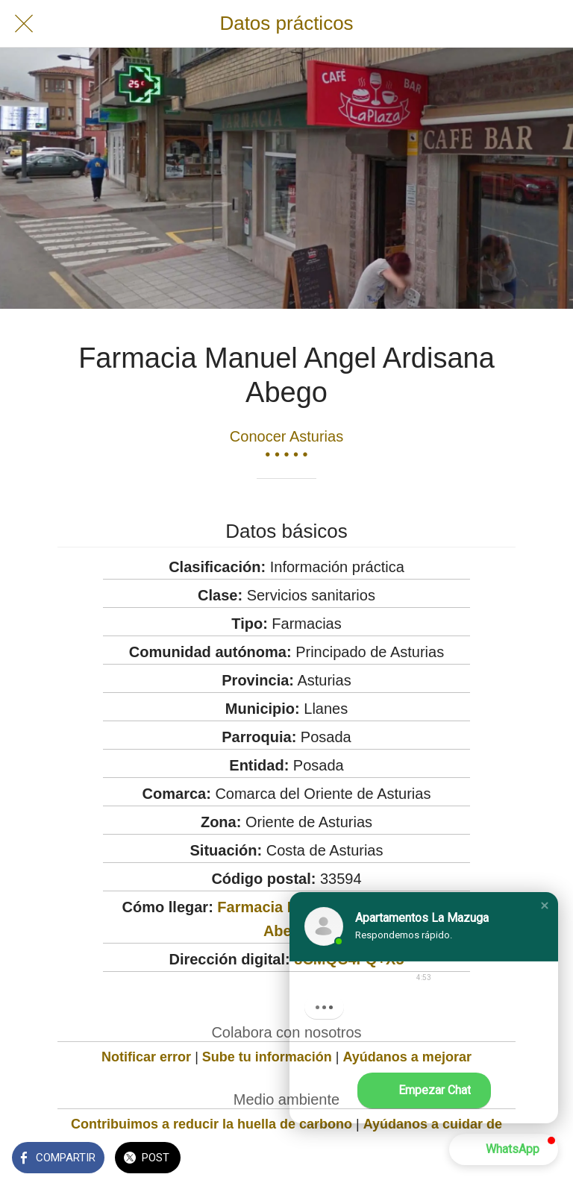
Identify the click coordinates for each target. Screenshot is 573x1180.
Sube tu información (267, 1056)
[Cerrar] (24, 24)
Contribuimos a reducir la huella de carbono (211, 1124)
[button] (544, 905)
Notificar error (146, 1056)
